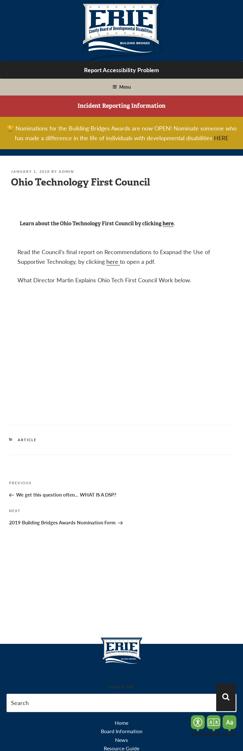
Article (27, 439)
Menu (121, 87)
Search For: (121, 686)
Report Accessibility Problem (121, 70)
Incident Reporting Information (121, 106)
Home (121, 722)
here (168, 223)
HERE (221, 138)
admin (66, 171)
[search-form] (121, 703)
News (121, 740)
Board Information (122, 731)
